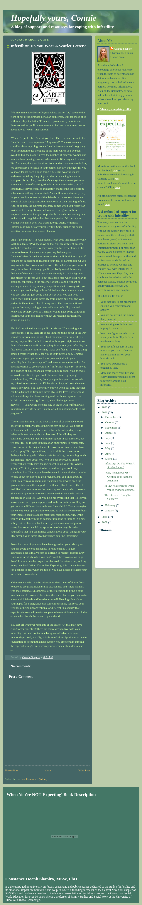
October (110, 422)
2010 (105, 516)
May (108, 448)
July (108, 437)
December (111, 417)
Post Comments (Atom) (34, 778)
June (108, 443)
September (111, 427)
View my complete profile (115, 109)
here (115, 170)
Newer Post (11, 770)
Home (48, 770)
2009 (105, 522)
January (110, 510)
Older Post (84, 770)
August (109, 432)
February (110, 505)
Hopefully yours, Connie (53, 18)
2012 (105, 407)
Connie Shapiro (123, 48)
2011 (105, 412)
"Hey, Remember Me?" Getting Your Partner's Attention (118, 476)
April (108, 453)
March (109, 458)
